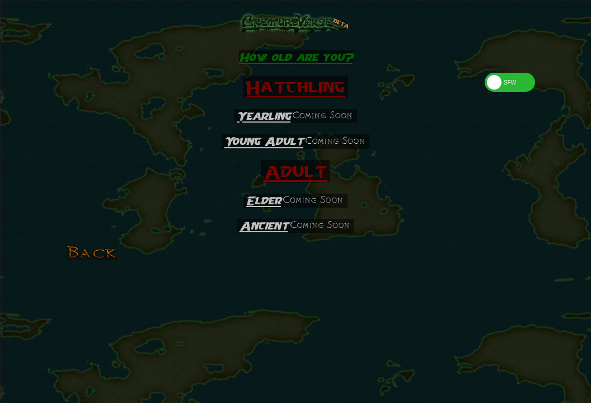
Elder (263, 201)
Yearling (263, 116)
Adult (295, 171)
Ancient (264, 226)
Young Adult (263, 142)
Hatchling (295, 87)
